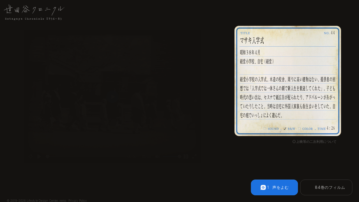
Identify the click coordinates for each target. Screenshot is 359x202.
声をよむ (280, 187)
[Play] (31, 163)
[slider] (82, 163)
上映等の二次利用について (316, 141)
